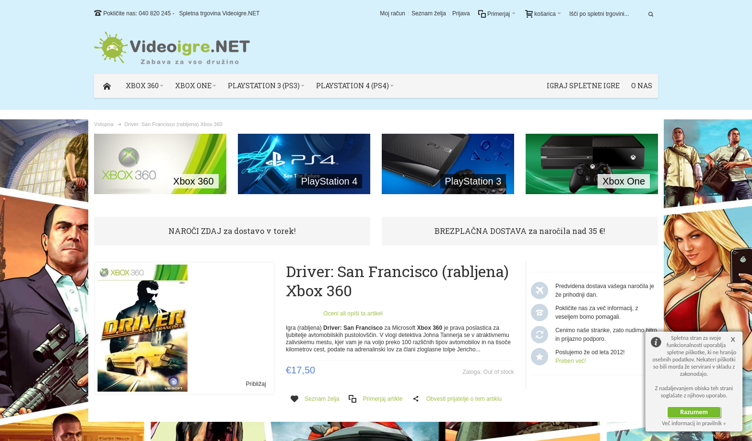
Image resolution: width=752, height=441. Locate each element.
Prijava (461, 13)
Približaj (256, 384)
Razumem (694, 412)
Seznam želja (428, 13)
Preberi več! (570, 361)
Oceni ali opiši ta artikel (352, 313)
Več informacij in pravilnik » (694, 423)
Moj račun (392, 13)
